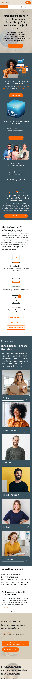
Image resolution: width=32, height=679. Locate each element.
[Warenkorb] (29, 7)
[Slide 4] (14, 611)
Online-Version (19, 86)
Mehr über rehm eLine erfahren (16, 216)
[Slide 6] (17, 611)
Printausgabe (22, 88)
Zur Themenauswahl (11, 649)
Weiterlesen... (6, 607)
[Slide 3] (13, 611)
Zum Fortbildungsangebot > (16, 180)
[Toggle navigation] (2, 6)
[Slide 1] (11, 611)
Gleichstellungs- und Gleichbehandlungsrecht (16, 643)
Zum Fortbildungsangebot (16, 327)
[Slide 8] (19, 611)
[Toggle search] (5, 6)
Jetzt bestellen (17, 95)
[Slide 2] (12, 611)
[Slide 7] (18, 611)
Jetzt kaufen (16, 322)
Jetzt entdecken (16, 138)
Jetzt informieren (16, 46)
